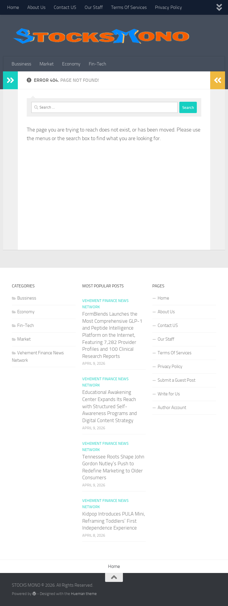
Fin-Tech (97, 64)
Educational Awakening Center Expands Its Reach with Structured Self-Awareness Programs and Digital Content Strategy (109, 406)
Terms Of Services (129, 7)
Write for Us (169, 394)
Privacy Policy (168, 7)
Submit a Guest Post (176, 380)
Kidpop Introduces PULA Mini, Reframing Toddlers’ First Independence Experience (113, 521)
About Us (36, 7)
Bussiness (21, 64)
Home (13, 7)
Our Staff (94, 7)
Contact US (65, 7)
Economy (71, 64)
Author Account (172, 407)
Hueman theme (84, 593)
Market (46, 64)
